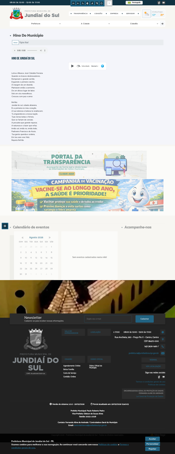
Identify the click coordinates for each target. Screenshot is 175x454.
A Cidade (32, 23)
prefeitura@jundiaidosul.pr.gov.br (144, 353)
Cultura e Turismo (101, 23)
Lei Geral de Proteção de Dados (149, 396)
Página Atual (23, 42)
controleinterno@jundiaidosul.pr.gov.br (90, 425)
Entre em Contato (61, 23)
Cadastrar (144, 319)
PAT (154, 23)
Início (15, 42)
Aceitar (152, 439)
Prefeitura (18, 23)
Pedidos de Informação (125, 23)
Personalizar (152, 444)
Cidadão (44, 23)
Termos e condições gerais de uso (150, 382)
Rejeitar (152, 449)
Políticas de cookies (156, 384)
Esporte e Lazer (81, 23)
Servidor (144, 23)
